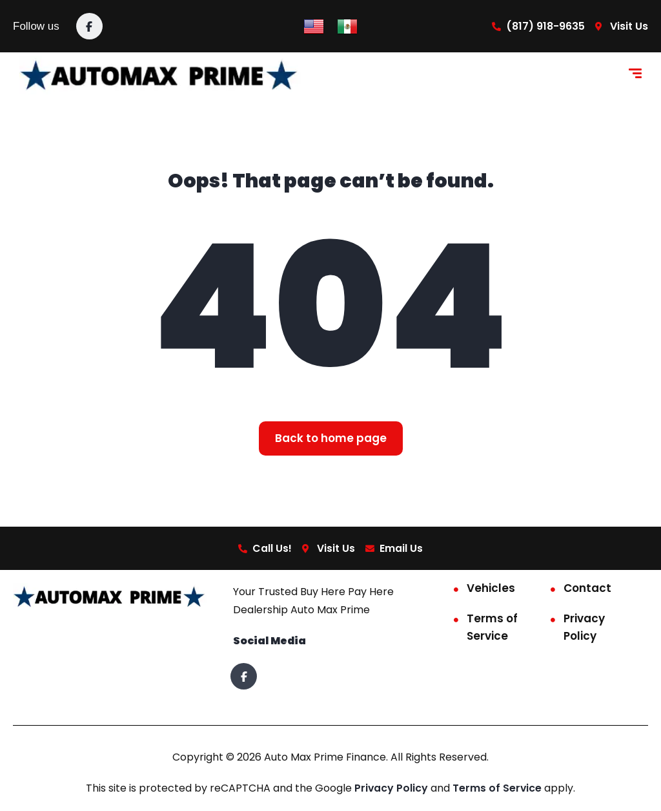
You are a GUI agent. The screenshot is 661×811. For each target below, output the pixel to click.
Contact (587, 588)
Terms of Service (492, 627)
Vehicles (491, 588)
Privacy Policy (584, 627)
